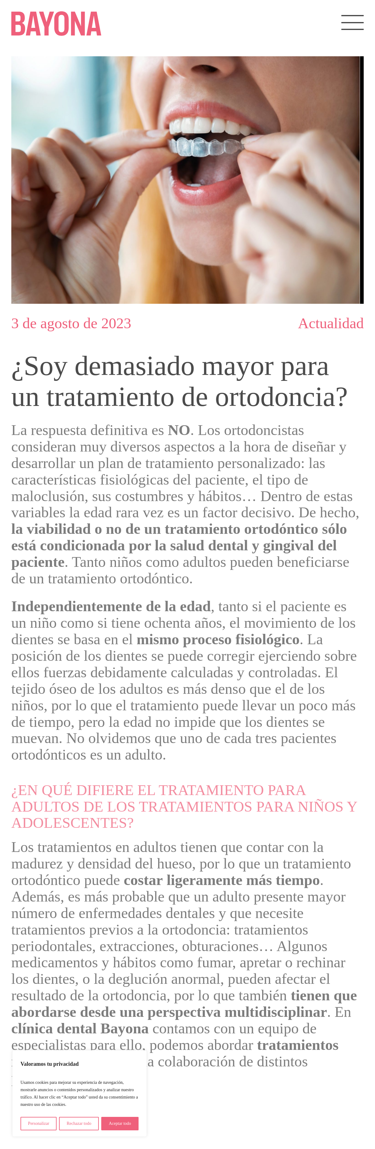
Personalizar (38, 1123)
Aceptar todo (120, 1123)
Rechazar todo (79, 1123)
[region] (79, 1093)
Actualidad (331, 323)
